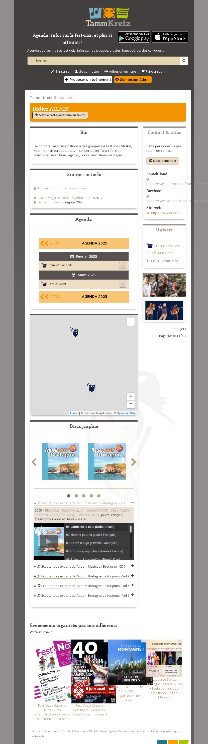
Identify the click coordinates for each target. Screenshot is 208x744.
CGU (90, 731)
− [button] (131, 404)
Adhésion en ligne (120, 71)
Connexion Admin (133, 79)
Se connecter (87, 71)
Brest (62, 284)
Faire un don (153, 71)
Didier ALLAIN (121, 510)
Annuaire (66, 97)
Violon (78, 198)
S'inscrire (60, 71)
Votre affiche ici (41, 632)
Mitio (70, 515)
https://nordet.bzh (164, 213)
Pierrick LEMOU (87, 515)
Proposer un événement (135, 731)
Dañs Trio (45, 202)
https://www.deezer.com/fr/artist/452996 (176, 184)
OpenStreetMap (126, 413)
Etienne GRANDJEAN (50, 515)
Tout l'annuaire (162, 260)
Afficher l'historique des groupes (61, 188)
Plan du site (53, 731)
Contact (68, 731)
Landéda (66, 265)
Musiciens (165, 253)
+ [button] (131, 397)
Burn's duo (70, 510)
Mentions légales (105, 731)
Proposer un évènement (88, 79)
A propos (38, 731)
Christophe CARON (94, 510)
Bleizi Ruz (52, 510)
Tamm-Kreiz (41, 97)
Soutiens (80, 731)
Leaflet (74, 413)
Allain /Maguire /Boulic (54, 198)
